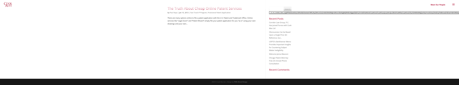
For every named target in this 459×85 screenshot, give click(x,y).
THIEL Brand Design (240, 82)
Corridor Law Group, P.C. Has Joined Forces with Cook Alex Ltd (280, 25)
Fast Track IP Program (198, 13)
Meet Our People (438, 5)
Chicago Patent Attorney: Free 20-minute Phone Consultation (278, 61)
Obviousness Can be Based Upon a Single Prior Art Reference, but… (279, 35)
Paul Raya (173, 13)
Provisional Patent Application (219, 13)
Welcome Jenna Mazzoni (278, 54)
